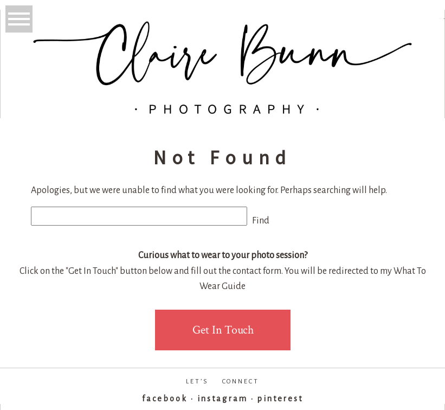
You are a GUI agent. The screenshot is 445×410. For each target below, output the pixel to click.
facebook (165, 398)
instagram (222, 398)
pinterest (280, 398)
